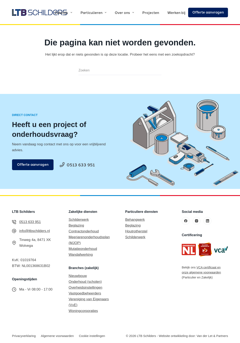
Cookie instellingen (92, 336)
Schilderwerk (79, 220)
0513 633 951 (30, 222)
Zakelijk (64, 12)
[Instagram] (197, 221)
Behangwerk (135, 220)
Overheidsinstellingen (85, 287)
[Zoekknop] (156, 70)
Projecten (150, 12)
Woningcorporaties (83, 311)
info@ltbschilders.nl (34, 231)
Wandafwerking (81, 255)
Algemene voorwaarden (57, 336)
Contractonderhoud (84, 231)
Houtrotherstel (136, 231)
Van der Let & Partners (212, 336)
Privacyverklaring (24, 336)
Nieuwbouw (78, 276)
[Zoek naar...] (114, 70)
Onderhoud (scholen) (85, 282)
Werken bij (176, 12)
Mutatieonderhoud (83, 249)
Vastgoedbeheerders (85, 293)
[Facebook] (186, 221)
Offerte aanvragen (208, 12)
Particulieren (94, 12)
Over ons (125, 12)
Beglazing (76, 225)
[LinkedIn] (207, 221)
